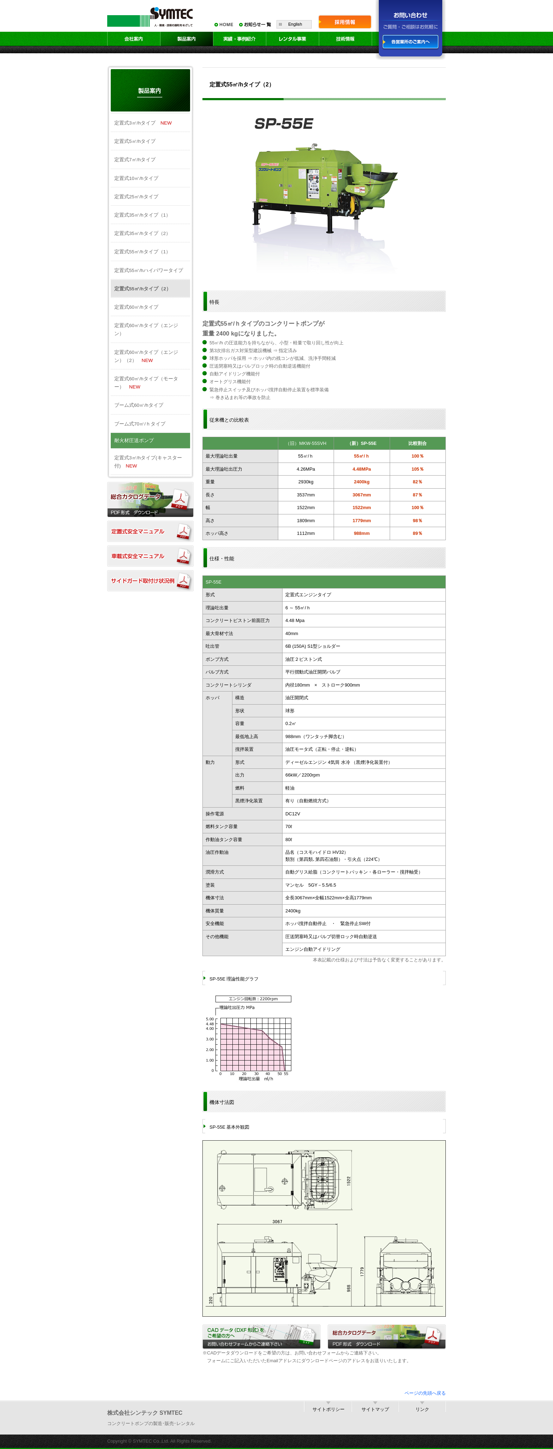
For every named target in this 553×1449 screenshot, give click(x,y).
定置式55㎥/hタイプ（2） (142, 288)
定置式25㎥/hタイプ (136, 196)
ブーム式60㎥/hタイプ (138, 405)
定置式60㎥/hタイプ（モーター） (146, 383)
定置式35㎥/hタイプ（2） (142, 233)
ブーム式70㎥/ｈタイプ (139, 424)
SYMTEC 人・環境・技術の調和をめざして (151, 16)
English (294, 24)
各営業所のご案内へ (410, 42)
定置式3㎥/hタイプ (143, 123)
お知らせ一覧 (255, 24)
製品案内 (186, 39)
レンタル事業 (292, 39)
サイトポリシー (328, 1409)
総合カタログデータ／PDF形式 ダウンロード (387, 1336)
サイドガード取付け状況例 (150, 580)
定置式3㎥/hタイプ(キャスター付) (148, 462)
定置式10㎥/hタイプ (136, 178)
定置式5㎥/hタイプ (135, 141)
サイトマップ (375, 1409)
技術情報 (345, 39)
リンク (422, 1409)
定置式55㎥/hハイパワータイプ (148, 270)
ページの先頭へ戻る (425, 1393)
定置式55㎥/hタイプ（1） (142, 251)
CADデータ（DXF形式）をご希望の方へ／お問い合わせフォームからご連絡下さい (261, 1336)
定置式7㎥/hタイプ (135, 159)
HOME (223, 24)
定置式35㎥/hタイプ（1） (142, 215)
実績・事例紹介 (239, 39)
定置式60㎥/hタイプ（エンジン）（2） (146, 356)
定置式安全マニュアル (150, 531)
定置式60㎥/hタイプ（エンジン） (146, 329)
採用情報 (345, 22)
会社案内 (134, 39)
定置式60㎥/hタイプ (136, 307)
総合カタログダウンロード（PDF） (150, 499)
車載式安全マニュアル (150, 556)
